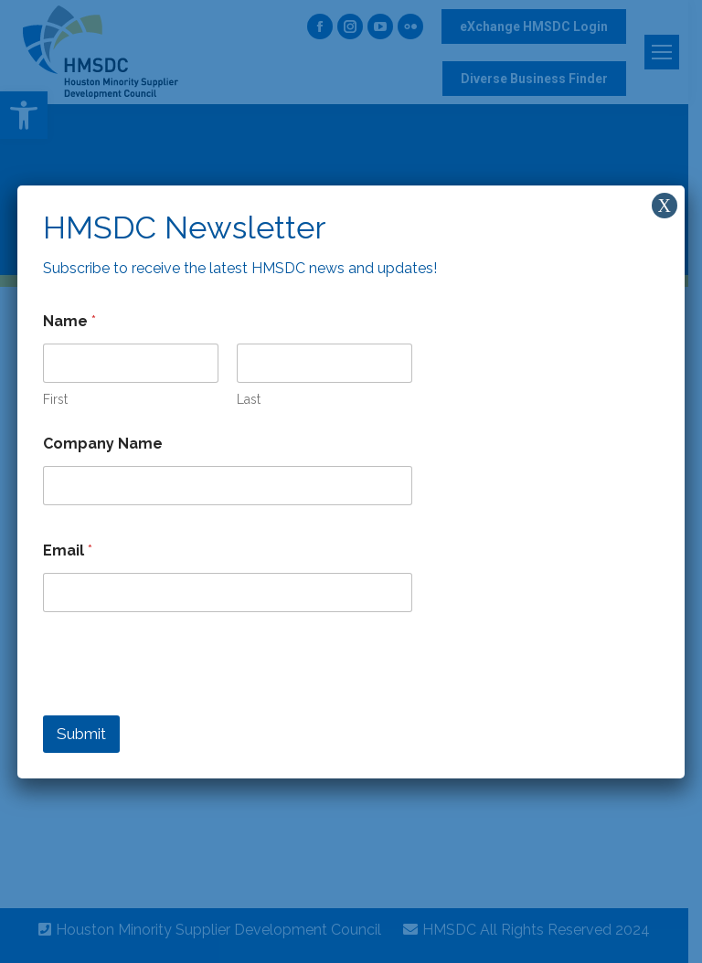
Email (67, 550)
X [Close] (664, 206)
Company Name (103, 443)
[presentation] (182, 703)
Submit (81, 734)
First (55, 399)
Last (249, 399)
